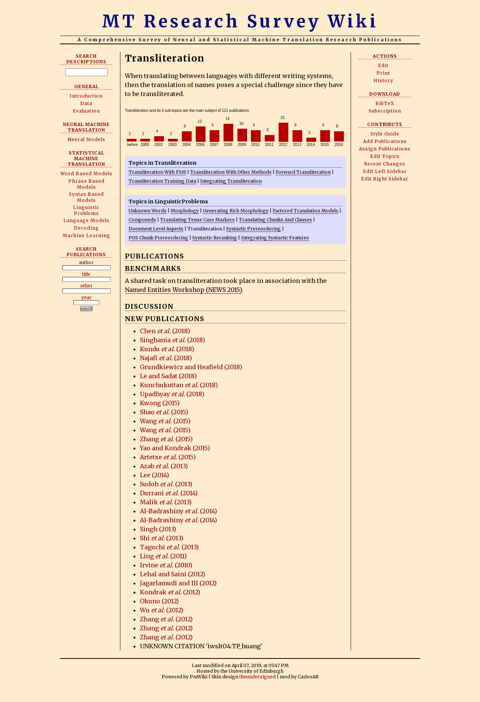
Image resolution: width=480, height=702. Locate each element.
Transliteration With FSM (157, 172)
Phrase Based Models (86, 184)
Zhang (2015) (166, 439)
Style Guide (384, 134)
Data (86, 103)
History (383, 80)
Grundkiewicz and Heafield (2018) (191, 367)
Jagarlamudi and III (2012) (178, 583)
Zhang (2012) (166, 619)
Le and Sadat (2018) (168, 376)
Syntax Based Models (86, 197)
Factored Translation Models (305, 210)
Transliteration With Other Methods (231, 172)
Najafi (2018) (166, 358)
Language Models (86, 220)
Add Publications (385, 141)
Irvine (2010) (166, 565)
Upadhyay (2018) (172, 394)
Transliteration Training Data (162, 181)
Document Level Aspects (156, 228)
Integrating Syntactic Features (275, 238)
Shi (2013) (161, 538)
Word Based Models (86, 173)
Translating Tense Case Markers (197, 219)
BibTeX (384, 103)
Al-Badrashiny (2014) (178, 511)
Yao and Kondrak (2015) (175, 448)
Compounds (142, 219)
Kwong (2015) (160, 403)
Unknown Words (147, 210)
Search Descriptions (86, 59)
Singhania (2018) (172, 340)
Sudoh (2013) (166, 484)
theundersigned (257, 676)
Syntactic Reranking (214, 238)
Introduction (86, 96)
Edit (383, 65)
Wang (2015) (165, 421)
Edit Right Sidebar (384, 179)
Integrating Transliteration (231, 181)
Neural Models (86, 139)
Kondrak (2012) (170, 592)
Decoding (86, 228)
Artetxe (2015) (168, 457)
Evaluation (86, 111)
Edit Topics (385, 156)
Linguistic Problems (86, 210)
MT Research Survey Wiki (240, 21)
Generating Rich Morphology (235, 210)
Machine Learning (86, 235)
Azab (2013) (164, 466)
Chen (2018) (165, 331)
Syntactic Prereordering (253, 228)
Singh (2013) (158, 529)
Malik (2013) (166, 502)
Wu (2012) (161, 610)
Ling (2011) (163, 556)
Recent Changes (384, 164)
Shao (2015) (164, 412)
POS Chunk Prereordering (158, 238)
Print (383, 73)
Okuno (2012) (159, 601)
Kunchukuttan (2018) (179, 385)
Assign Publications (385, 149)
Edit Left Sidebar (385, 171)
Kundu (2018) (167, 349)
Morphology (185, 210)
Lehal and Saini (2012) (172, 574)
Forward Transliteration (303, 172)
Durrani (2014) (169, 493)
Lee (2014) (154, 475)
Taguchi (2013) (169, 547)
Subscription (385, 111)
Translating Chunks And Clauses (275, 219)
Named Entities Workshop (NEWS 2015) (183, 289)
